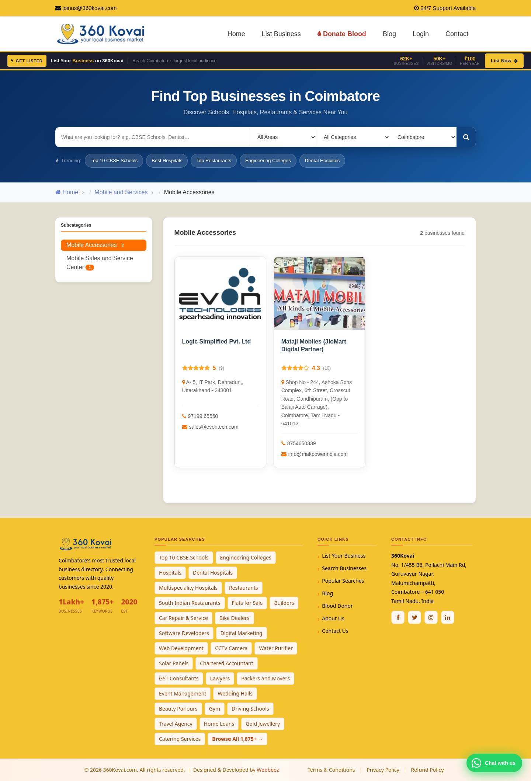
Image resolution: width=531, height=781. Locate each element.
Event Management (182, 693)
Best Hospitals (167, 160)
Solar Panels (173, 663)
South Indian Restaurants (190, 602)
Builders (284, 602)
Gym (214, 708)
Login (421, 34)
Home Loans (219, 723)
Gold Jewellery (263, 723)
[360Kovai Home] (102, 33)
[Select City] (423, 137)
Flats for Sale (247, 602)
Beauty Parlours (178, 708)
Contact (456, 34)
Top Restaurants (213, 160)
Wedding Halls (235, 693)
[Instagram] (431, 617)
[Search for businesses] (152, 137)
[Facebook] (398, 617)
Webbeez (268, 769)
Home (236, 34)
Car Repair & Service (183, 617)
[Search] (466, 137)
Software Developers (184, 633)
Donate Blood (341, 34)
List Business (281, 34)
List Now (504, 60)
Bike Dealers (234, 617)
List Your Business (343, 555)
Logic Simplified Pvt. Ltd (216, 341)
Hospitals (170, 572)
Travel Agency (175, 723)
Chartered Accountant (226, 663)
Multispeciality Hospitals (188, 587)
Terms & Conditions (331, 769)
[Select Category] (353, 137)
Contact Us (335, 630)
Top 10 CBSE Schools (114, 160)
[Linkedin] (447, 617)
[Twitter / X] (414, 617)
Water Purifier (276, 648)
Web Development (181, 648)
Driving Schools (250, 708)
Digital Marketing (242, 633)
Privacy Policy (383, 769)
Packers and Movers (265, 678)
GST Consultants (179, 678)
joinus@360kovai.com (89, 8)
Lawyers (220, 678)
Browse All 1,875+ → (237, 738)
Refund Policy (427, 769)
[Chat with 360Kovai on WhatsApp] (494, 763)
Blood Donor (337, 605)
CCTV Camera (231, 648)
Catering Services (180, 738)
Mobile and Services (121, 192)
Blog (389, 34)
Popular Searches (343, 580)
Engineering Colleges (268, 160)
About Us (333, 618)
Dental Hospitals (322, 160)
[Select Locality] (283, 137)
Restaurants (243, 587)
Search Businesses (344, 568)
